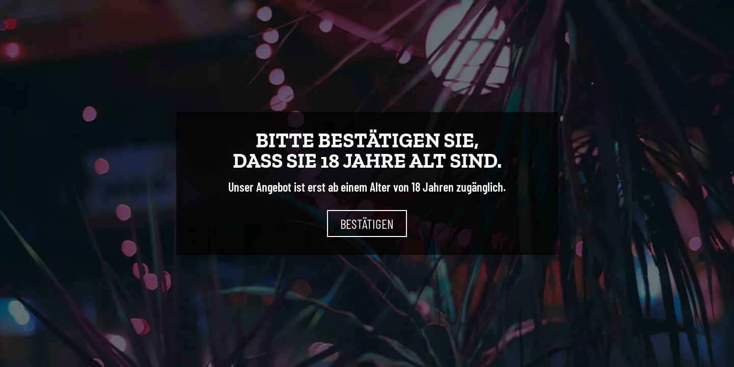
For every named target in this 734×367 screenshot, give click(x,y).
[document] (367, 183)
